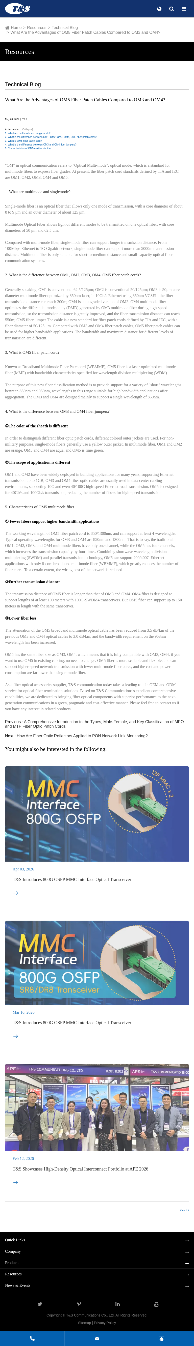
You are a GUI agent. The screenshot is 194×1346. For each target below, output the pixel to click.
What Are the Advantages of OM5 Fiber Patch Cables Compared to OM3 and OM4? (85, 32)
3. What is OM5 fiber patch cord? (23, 140)
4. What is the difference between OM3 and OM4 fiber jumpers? (41, 144)
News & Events (17, 1285)
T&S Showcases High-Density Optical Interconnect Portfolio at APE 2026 (80, 1171)
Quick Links (15, 1240)
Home (16, 27)
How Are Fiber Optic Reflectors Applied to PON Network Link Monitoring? (82, 736)
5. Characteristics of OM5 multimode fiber (28, 148)
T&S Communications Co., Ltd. (90, 1315)
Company (13, 1251)
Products (12, 1263)
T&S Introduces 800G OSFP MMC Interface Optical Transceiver (72, 882)
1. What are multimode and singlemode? (28, 133)
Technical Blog (65, 27)
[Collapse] (27, 129)
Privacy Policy (105, 1323)
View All (184, 1210)
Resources (36, 27)
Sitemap (84, 1323)
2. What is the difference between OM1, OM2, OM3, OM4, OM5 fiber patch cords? (51, 137)
